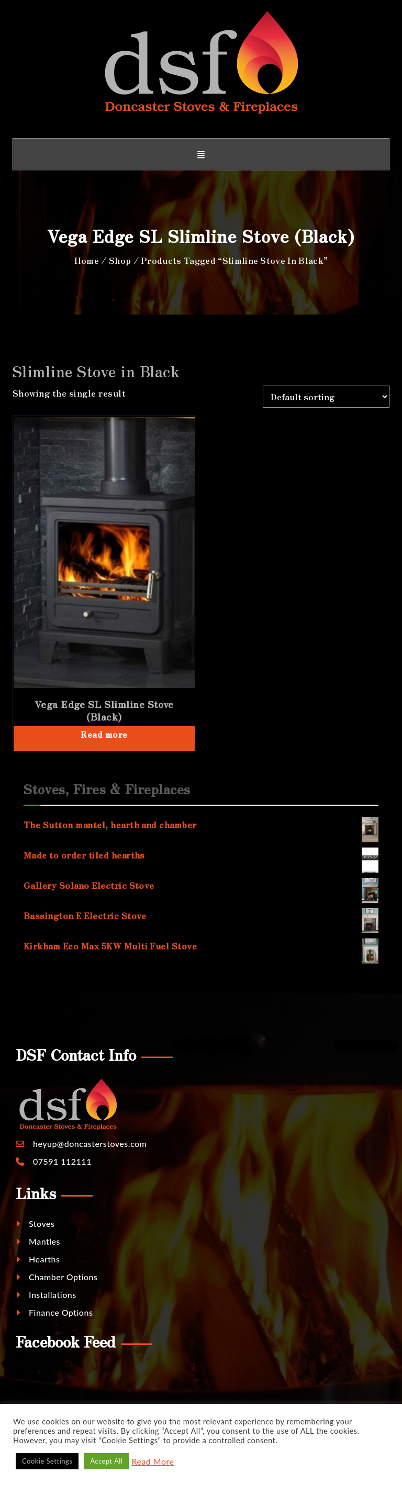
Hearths (38, 1259)
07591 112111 (62, 1161)
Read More (152, 1461)
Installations (46, 1295)
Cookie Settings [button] (47, 1461)
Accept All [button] (106, 1461)
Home (86, 260)
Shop (120, 260)
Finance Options (54, 1312)
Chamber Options (56, 1277)
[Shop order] (326, 397)
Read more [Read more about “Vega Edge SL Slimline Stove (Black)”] (104, 734)
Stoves (35, 1223)
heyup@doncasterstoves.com (90, 1143)
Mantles (38, 1241)
